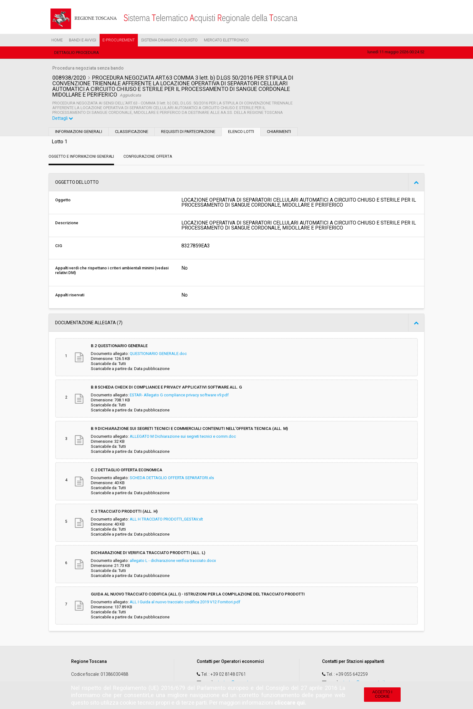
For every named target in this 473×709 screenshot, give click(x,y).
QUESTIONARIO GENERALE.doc (158, 353)
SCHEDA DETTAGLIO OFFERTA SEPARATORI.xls (172, 477)
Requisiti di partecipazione (188, 131)
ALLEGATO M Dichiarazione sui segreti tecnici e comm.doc (183, 436)
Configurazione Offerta (147, 156)
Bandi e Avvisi (82, 40)
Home (57, 40)
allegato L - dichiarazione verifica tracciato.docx (173, 560)
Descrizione (66, 222)
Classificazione (131, 131)
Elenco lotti (241, 131)
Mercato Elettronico (226, 40)
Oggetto (62, 200)
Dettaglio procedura (76, 52)
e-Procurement (118, 40)
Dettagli (62, 118)
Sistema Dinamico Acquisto (169, 40)
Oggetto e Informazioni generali (81, 156)
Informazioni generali (78, 131)
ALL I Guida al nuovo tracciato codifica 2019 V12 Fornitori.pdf (185, 602)
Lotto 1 (59, 142)
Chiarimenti (279, 131)
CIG (58, 245)
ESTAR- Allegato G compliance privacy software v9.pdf (179, 395)
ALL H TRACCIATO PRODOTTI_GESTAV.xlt (166, 519)
